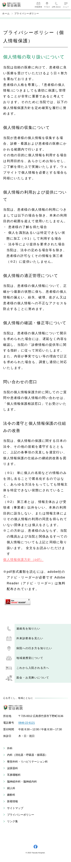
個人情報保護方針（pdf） (23, 559)
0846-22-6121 (26, 722)
